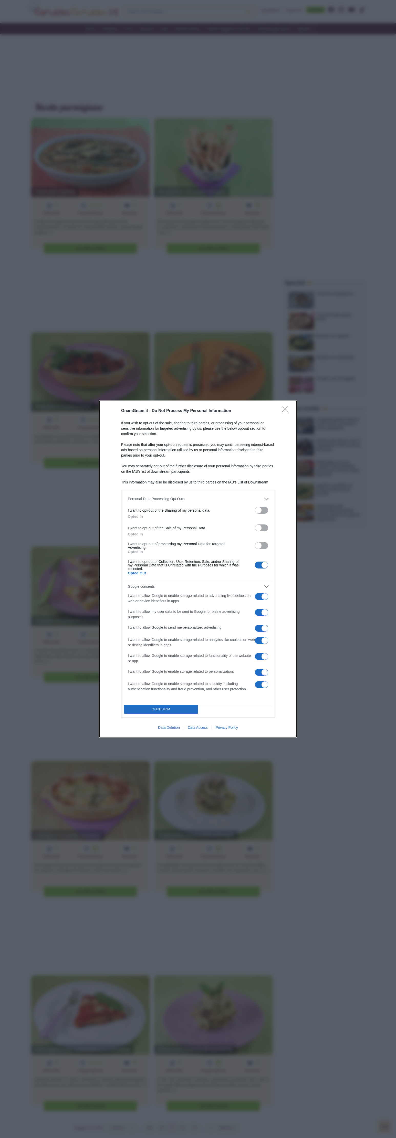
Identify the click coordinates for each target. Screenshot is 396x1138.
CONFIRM (161, 709)
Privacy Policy (227, 727)
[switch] (261, 510)
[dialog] (198, 569)
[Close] (286, 411)
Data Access (198, 727)
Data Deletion (169, 727)
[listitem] (198, 499)
